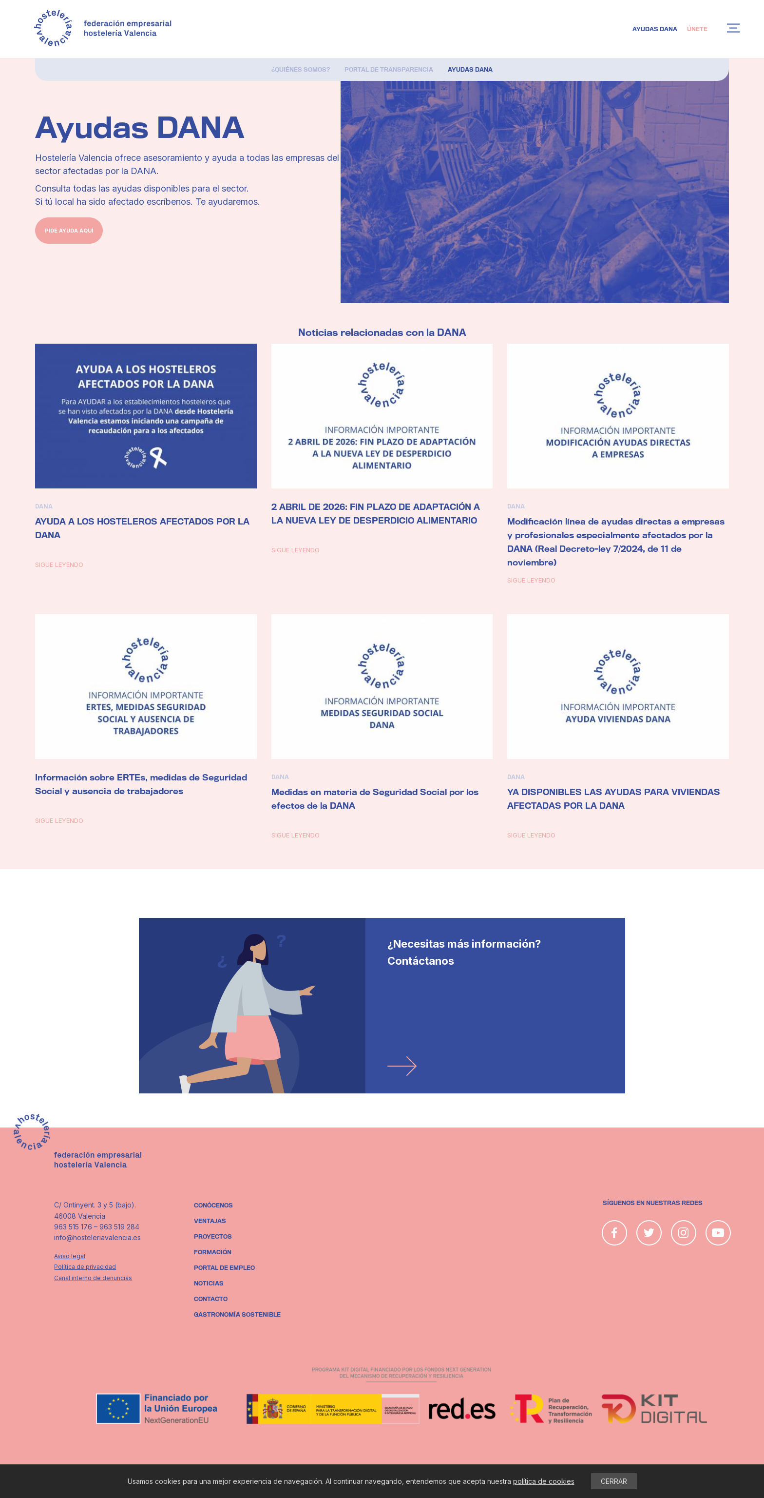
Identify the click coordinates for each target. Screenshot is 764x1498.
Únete (697, 29)
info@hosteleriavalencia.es (97, 1237)
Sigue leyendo (59, 564)
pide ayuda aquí (69, 230)
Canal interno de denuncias (93, 1278)
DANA (44, 506)
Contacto (211, 1299)
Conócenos (213, 1205)
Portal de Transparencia (388, 69)
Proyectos (213, 1236)
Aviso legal (69, 1256)
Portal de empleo (224, 1268)
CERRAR (614, 1481)
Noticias (209, 1283)
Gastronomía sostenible (237, 1314)
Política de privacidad (85, 1266)
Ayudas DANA (654, 29)
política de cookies (543, 1481)
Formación (212, 1252)
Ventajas (210, 1221)
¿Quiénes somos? (300, 69)
